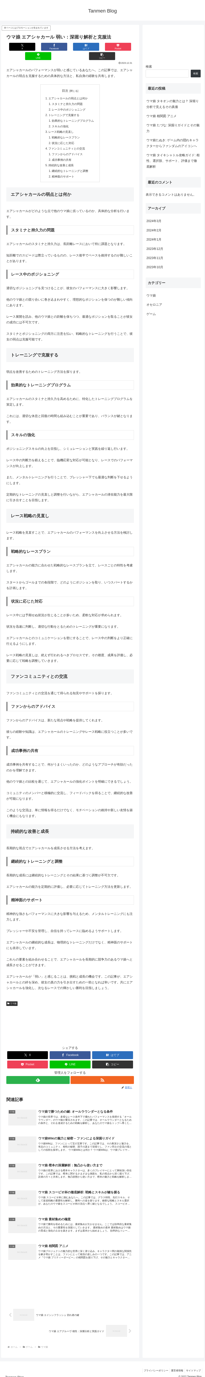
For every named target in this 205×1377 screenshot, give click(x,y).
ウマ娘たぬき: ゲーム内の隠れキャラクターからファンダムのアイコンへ (172, 143)
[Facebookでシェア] (38, 47)
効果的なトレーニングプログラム (73, 112)
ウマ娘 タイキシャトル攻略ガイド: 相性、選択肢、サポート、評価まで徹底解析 (173, 160)
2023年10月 (154, 267)
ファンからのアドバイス (67, 146)
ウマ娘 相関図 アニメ (161, 116)
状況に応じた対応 (63, 134)
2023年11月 (154, 258)
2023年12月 (154, 249)
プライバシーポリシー (153, 1365)
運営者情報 (176, 1365)
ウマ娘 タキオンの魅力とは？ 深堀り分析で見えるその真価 (172, 103)
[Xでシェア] (17, 47)
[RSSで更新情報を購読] (102, 1073)
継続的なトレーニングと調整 (70, 163)
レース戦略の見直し (61, 123)
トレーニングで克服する (63, 106)
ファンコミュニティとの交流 (66, 140)
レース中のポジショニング (69, 100)
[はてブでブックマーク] (59, 47)
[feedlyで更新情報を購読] (38, 1073)
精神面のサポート (63, 169)
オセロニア (154, 304)
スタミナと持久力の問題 (67, 95)
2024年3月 (153, 221)
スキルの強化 (60, 117)
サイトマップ (193, 1365)
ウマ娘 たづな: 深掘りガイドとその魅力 (173, 128)
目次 (65, 81)
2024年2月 (153, 230)
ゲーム (151, 314)
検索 (149, 66)
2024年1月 (153, 239)
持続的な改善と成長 (61, 157)
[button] (123, 47)
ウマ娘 (11, 996)
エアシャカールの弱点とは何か (68, 89)
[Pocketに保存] (81, 47)
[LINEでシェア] (102, 47)
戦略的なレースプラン (66, 129)
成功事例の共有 (62, 152)
